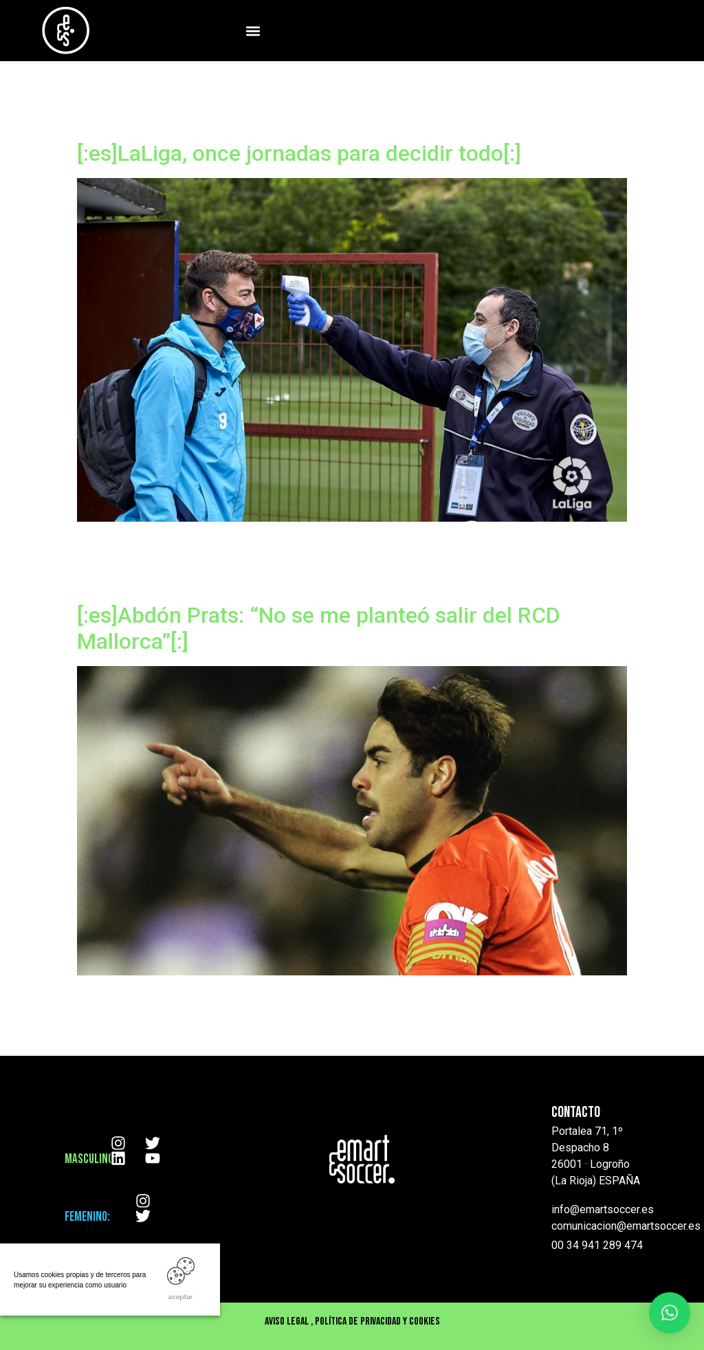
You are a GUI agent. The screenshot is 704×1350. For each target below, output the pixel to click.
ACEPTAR (180, 1297)
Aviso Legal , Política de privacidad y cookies (352, 1321)
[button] (252, 30)
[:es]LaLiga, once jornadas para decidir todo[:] (299, 153)
